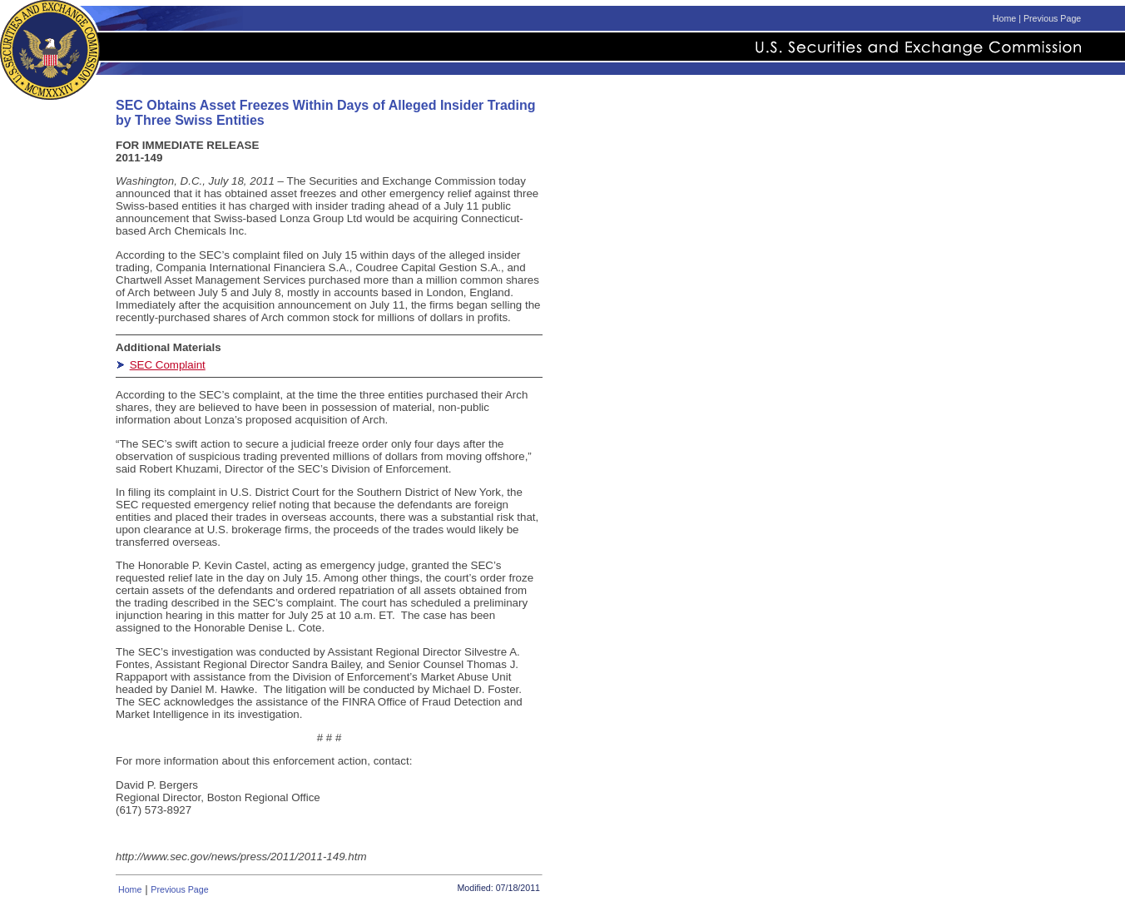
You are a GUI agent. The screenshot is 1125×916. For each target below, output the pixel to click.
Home (1004, 18)
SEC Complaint (168, 365)
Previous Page (1052, 18)
